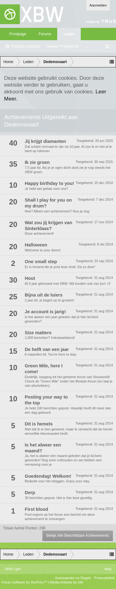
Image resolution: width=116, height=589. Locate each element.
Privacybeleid (104, 578)
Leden (68, 34)
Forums (45, 34)
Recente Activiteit (25, 46)
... (86, 46)
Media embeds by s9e (66, 582)
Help (107, 569)
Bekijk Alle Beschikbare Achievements (77, 535)
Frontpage (17, 34)
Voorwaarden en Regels (73, 578)
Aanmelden (98, 5)
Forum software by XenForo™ (25, 582)
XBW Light (13, 569)
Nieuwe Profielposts (62, 46)
